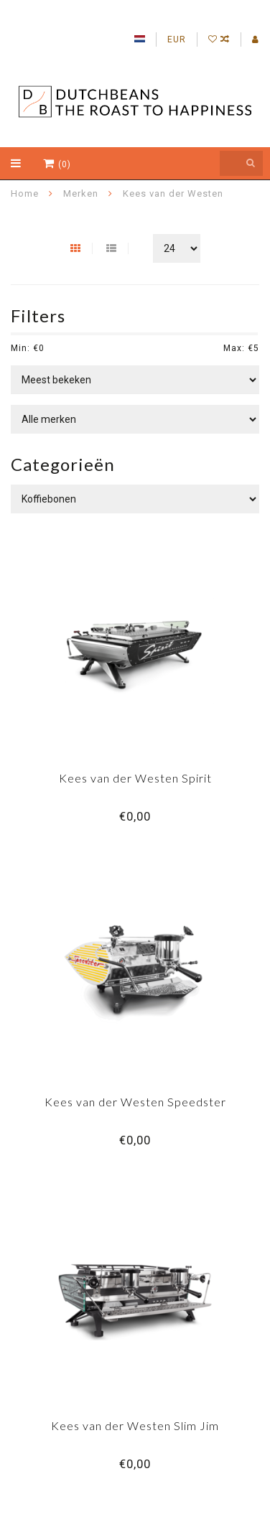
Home (25, 193)
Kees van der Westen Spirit (135, 778)
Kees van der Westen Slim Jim (135, 1425)
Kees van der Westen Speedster (135, 1101)
